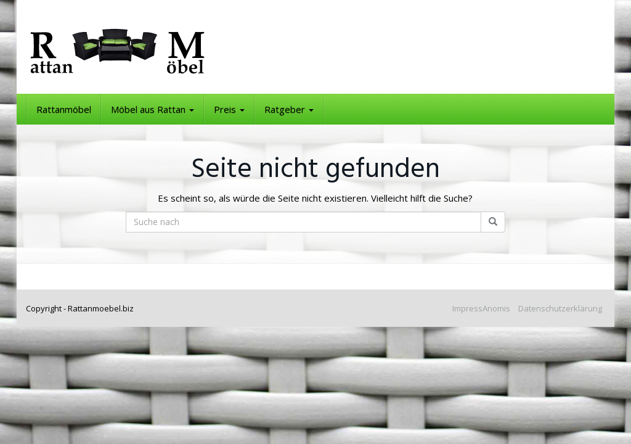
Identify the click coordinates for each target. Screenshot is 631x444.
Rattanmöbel (63, 109)
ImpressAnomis (481, 308)
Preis (229, 109)
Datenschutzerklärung (560, 308)
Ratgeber (289, 109)
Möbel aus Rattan (152, 109)
